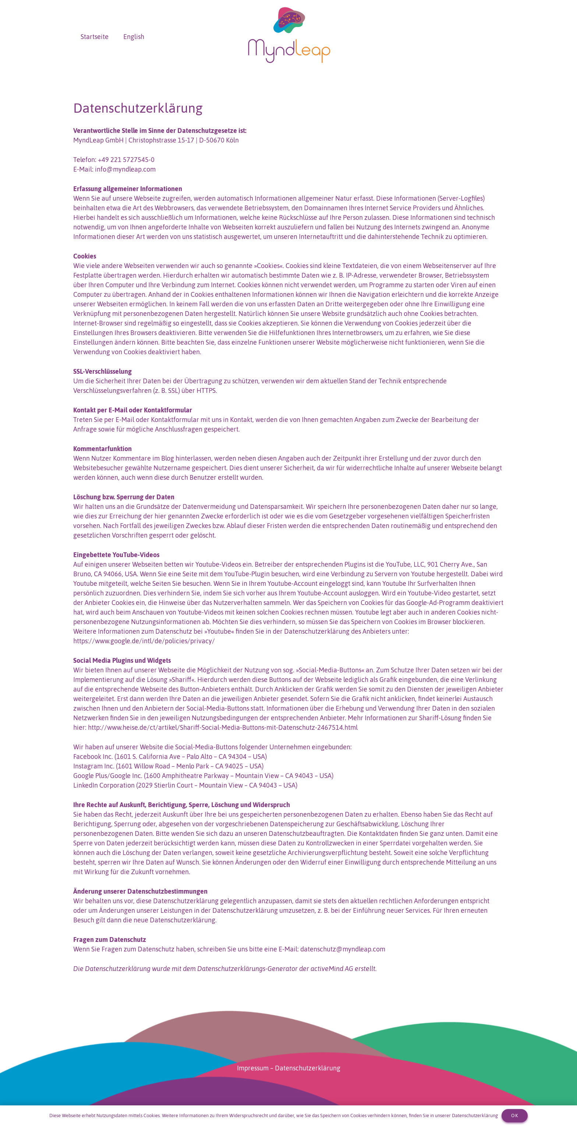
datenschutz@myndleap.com (342, 949)
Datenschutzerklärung (307, 1068)
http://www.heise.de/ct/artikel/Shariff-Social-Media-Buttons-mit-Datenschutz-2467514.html (223, 727)
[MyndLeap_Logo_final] (288, 37)
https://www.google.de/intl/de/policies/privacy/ (144, 641)
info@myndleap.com (125, 169)
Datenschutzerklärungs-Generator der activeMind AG (275, 968)
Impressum (253, 1068)
